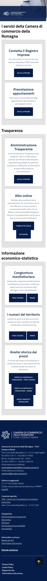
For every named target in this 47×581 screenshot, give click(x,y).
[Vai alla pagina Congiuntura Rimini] (32, 298)
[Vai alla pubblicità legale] (23, 226)
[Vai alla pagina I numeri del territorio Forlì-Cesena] (17, 335)
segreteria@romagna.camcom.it (14, 473)
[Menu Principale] (5, 13)
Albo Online (6, 519)
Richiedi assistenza (10, 549)
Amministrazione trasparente (14, 516)
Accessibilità (7, 528)
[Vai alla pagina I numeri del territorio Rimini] (32, 335)
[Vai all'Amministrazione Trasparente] (23, 179)
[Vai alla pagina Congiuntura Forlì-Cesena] (17, 298)
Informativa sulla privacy (12, 543)
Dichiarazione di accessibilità (13, 525)
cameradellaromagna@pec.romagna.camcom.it (20, 467)
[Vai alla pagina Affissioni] (23, 234)
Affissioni (5, 522)
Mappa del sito (8, 540)
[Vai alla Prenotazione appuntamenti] (23, 111)
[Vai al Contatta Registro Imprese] (23, 73)
